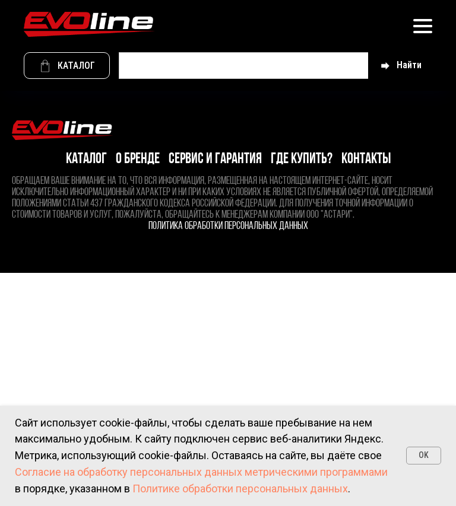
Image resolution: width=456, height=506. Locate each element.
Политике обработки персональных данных (240, 488)
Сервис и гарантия (215, 159)
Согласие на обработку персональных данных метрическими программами (201, 472)
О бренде (138, 159)
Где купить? (301, 159)
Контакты (366, 159)
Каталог (86, 159)
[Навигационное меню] (422, 25)
